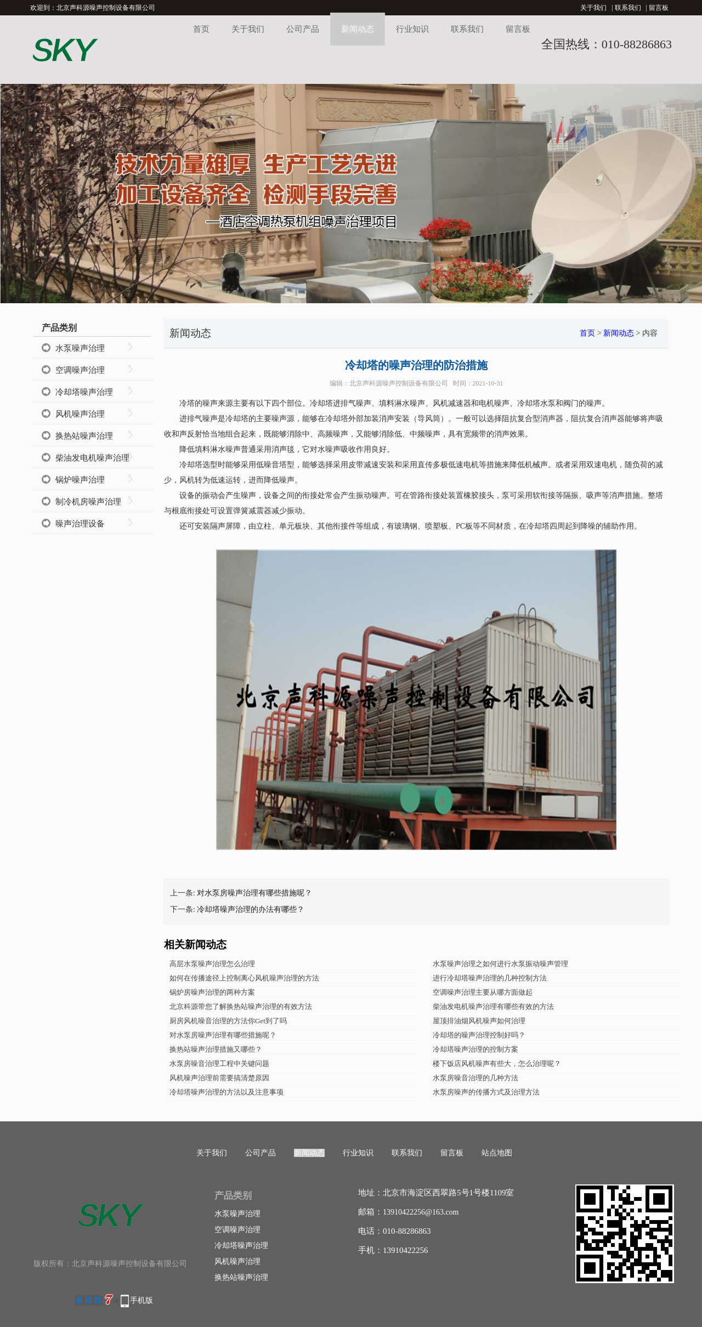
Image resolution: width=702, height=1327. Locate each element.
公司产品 (302, 29)
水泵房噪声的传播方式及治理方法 (486, 1092)
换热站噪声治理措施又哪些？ (215, 1049)
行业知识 (412, 29)
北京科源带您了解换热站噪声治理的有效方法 (240, 1006)
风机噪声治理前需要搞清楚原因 (219, 1078)
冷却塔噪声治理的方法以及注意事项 (226, 1092)
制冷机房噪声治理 (88, 501)
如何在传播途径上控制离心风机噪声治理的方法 (244, 978)
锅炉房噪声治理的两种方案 (212, 992)
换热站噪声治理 (84, 436)
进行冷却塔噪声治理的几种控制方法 (490, 978)
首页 (201, 29)
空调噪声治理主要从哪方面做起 (483, 992)
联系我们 (628, 8)
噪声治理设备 (80, 523)
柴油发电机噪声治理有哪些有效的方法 (493, 1006)
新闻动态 (357, 29)
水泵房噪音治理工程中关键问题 (219, 1063)
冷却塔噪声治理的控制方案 (475, 1049)
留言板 (659, 8)
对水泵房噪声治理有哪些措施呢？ (254, 893)
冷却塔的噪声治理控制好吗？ (479, 1035)
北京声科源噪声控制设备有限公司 (398, 383)
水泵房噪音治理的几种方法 (475, 1078)
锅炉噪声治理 (80, 479)
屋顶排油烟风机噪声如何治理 (479, 1021)
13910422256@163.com (421, 1212)
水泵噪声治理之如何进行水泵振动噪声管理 (500, 964)
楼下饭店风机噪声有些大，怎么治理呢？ (497, 1063)
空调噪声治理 (80, 370)
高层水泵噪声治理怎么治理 (212, 964)
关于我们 (593, 8)
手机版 (141, 1300)
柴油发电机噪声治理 (92, 457)
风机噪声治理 (80, 414)
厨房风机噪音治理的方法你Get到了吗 (228, 1021)
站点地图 (497, 1153)
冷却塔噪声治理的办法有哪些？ (250, 909)
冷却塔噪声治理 (84, 392)
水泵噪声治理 (80, 348)
